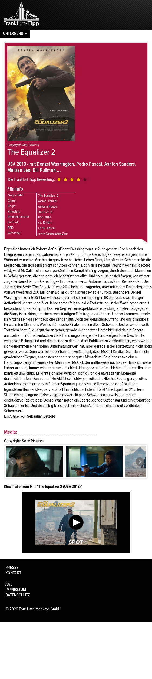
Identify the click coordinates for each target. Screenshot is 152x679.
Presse (12, 567)
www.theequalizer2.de (52, 233)
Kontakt (13, 573)
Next (140, 461)
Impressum (15, 589)
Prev (12, 461)
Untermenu (13, 33)
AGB (9, 584)
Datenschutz (17, 595)
